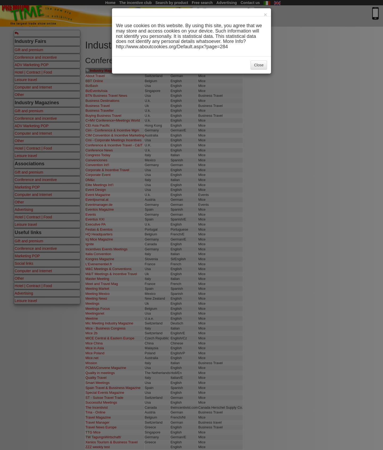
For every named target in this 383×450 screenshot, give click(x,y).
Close (259, 65)
